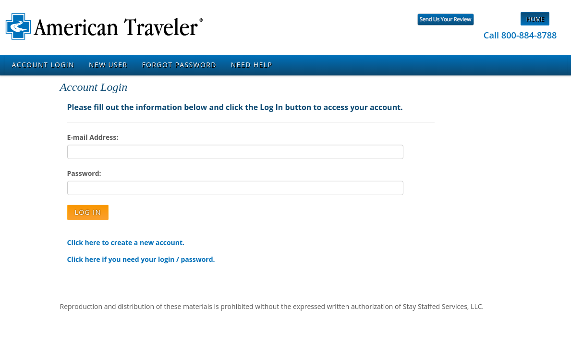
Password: (84, 173)
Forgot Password (179, 64)
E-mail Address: (93, 137)
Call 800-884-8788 (520, 35)
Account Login (43, 64)
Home (535, 18)
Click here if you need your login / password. (141, 259)
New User (108, 64)
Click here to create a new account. (126, 242)
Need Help (251, 64)
